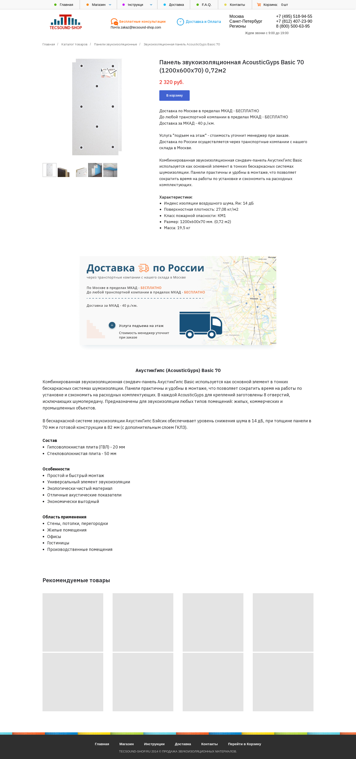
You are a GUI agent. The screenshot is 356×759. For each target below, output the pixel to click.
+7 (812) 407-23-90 (294, 21)
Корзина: (270, 5)
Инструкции (154, 744)
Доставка (183, 744)
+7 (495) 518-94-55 (294, 16)
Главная (49, 44)
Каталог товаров (74, 44)
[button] (142, 21)
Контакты (209, 744)
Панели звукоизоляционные (115, 44)
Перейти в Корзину (244, 744)
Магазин (126, 744)
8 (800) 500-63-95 (293, 26)
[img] (66, 21)
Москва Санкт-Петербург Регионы (245, 21)
